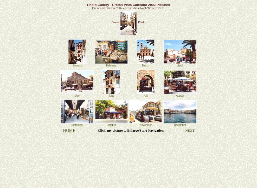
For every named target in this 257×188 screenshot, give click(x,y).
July (146, 94)
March (146, 64)
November (145, 123)
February (111, 64)
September (77, 123)
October (111, 123)
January (77, 64)
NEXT (190, 130)
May (77, 94)
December (180, 123)
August (180, 94)
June (111, 94)
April (180, 64)
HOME (69, 130)
